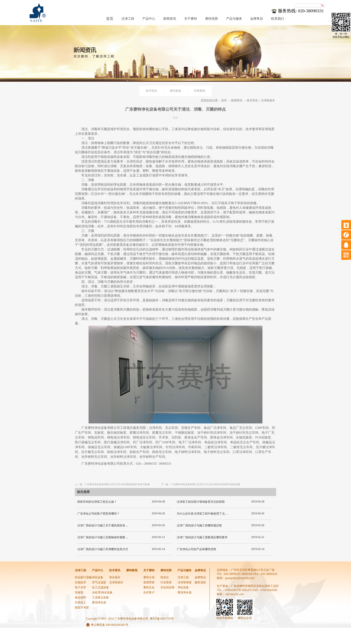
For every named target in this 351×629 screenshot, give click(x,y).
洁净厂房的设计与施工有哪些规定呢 (199, 525)
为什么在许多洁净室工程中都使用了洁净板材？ (206, 513)
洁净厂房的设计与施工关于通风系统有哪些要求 (106, 525)
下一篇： (200, 484)
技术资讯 (252, 100)
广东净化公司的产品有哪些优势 (196, 549)
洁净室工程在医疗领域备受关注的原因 (201, 501)
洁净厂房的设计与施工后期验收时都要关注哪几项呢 (109, 537)
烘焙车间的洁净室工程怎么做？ (97, 501)
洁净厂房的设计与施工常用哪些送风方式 (102, 549)
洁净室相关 (268, 100)
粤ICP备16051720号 (162, 618)
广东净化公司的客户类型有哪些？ (98, 513)
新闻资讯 (236, 100)
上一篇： (112, 484)
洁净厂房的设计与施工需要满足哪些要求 (202, 537)
